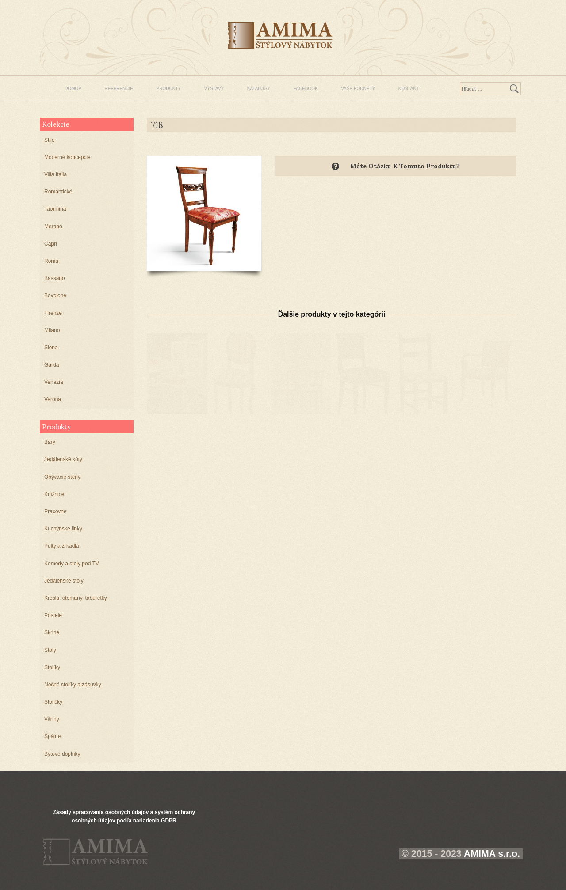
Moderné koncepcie (67, 157)
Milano (52, 330)
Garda (51, 365)
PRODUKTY (169, 88)
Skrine (51, 632)
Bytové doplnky (62, 754)
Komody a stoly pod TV (71, 564)
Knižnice (54, 494)
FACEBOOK (306, 88)
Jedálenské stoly (64, 581)
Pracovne (55, 511)
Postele (53, 615)
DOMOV (73, 88)
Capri (50, 244)
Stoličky (53, 702)
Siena (51, 348)
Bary (49, 442)
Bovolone (55, 295)
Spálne (52, 736)
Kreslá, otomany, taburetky (75, 598)
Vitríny (51, 719)
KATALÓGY (258, 88)
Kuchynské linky (63, 529)
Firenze (53, 313)
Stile (49, 140)
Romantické (58, 192)
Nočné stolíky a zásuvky (72, 685)
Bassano (54, 278)
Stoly (50, 650)
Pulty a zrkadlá (61, 546)
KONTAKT (408, 88)
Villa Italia (55, 174)
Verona (52, 399)
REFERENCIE (119, 88)
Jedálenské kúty (63, 459)
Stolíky (52, 667)
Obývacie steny (62, 477)
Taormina (55, 209)
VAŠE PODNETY (358, 88)
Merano (53, 226)
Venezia (53, 382)
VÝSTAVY (214, 88)
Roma (51, 261)
